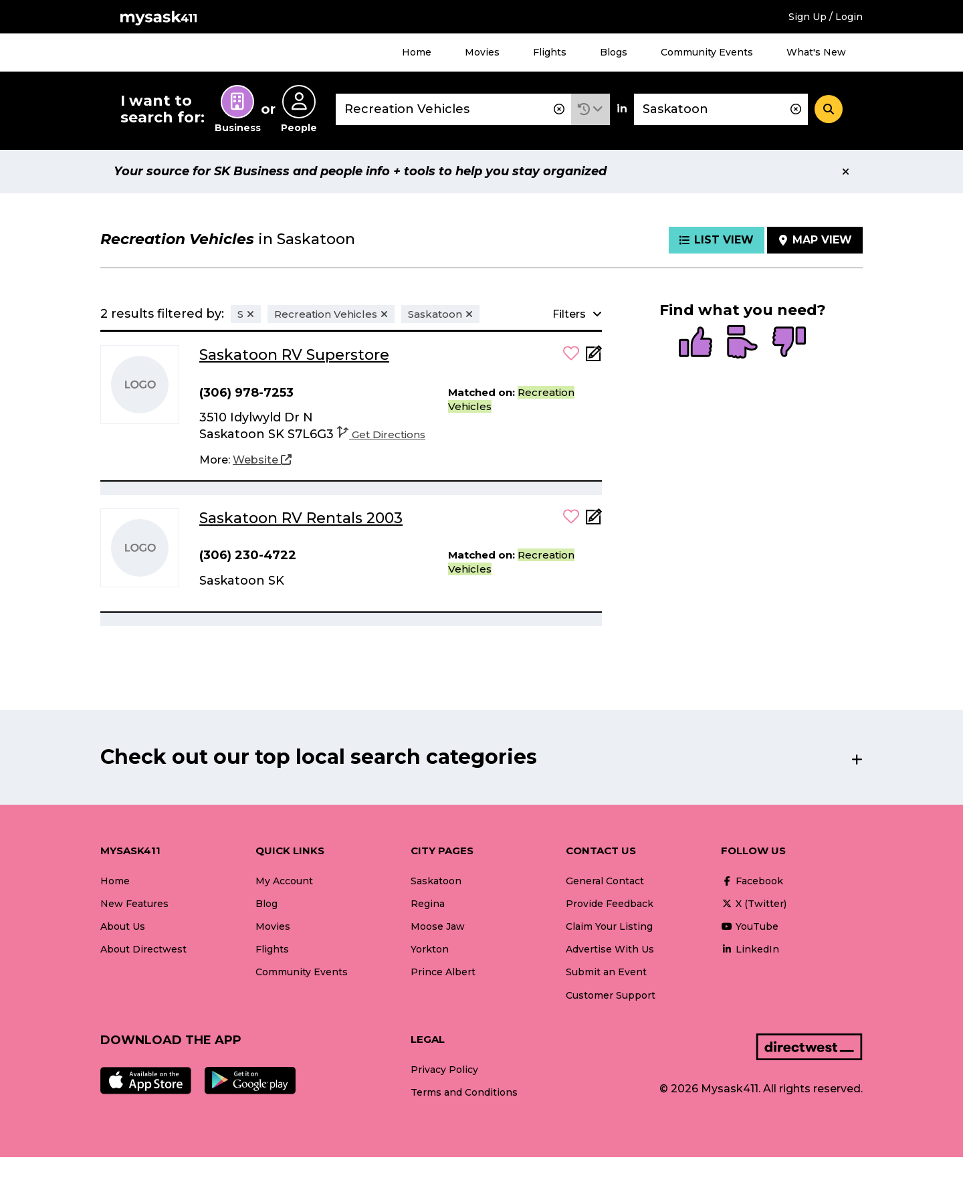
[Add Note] (594, 357)
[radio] (695, 343)
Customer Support (610, 995)
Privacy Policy (444, 1070)
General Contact (605, 881)
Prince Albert (443, 972)
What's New (816, 52)
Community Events (707, 52)
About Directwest (143, 949)
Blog (266, 904)
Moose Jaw (438, 926)
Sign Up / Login (825, 17)
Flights (549, 52)
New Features (134, 904)
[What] (453, 109)
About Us (122, 926)
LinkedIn (750, 949)
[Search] (829, 109)
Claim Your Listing (609, 926)
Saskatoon (436, 881)
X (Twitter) (753, 904)
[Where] (721, 109)
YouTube (749, 926)
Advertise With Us (610, 949)
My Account (284, 881)
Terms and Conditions (464, 1092)
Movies (482, 52)
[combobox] (453, 109)
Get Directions (381, 434)
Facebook (752, 881)
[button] (590, 109)
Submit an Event (606, 972)
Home (416, 52)
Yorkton (430, 949)
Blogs (613, 52)
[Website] (262, 460)
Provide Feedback (609, 904)
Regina (428, 904)
